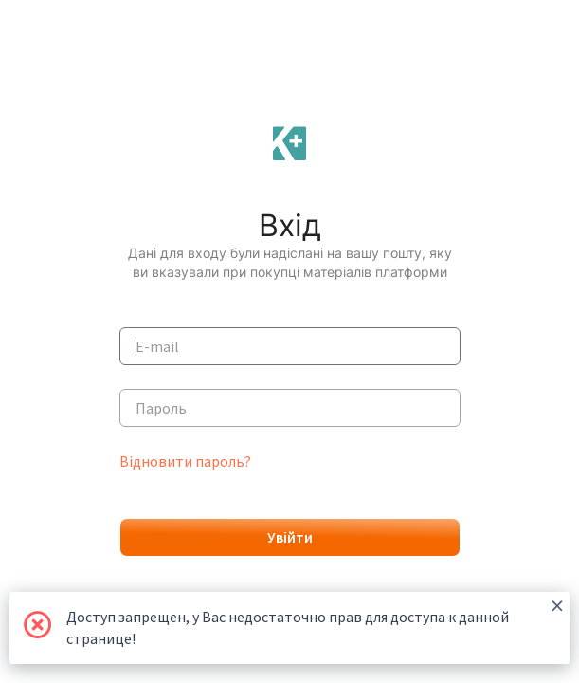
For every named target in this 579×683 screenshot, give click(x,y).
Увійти (290, 536)
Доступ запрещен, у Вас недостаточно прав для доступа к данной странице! (315, 620)
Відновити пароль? (185, 461)
